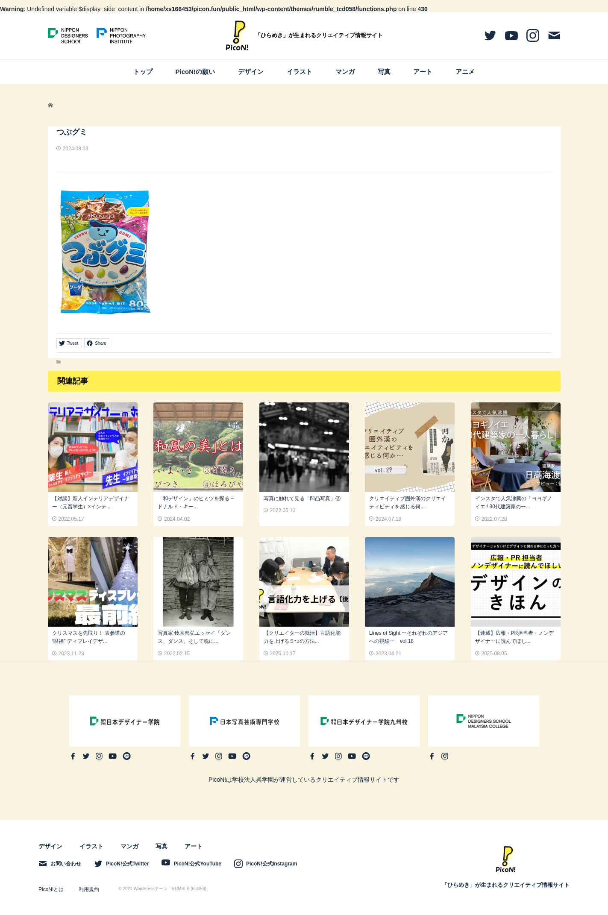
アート (422, 71)
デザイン (251, 71)
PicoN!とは (51, 889)
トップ (143, 71)
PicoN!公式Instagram (271, 864)
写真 (384, 71)
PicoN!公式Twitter (127, 864)
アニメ (465, 71)
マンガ (345, 71)
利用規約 (89, 889)
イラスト (299, 71)
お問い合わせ (65, 864)
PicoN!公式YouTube (197, 864)
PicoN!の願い (195, 71)
